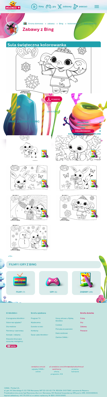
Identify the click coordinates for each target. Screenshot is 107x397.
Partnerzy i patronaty (14, 322)
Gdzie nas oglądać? (14, 314)
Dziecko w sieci (37, 318)
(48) (86, 274)
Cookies (59, 316)
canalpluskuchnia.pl (76, 358)
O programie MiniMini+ (15, 309)
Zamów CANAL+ (62, 328)
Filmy (82, 309)
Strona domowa (35, 23)
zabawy (51, 23)
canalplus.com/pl (38, 358)
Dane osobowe (62, 324)
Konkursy (34, 322)
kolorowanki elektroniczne (84, 122)
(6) (53, 274)
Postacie (83, 322)
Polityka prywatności (64, 320)
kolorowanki (73, 23)
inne (34, 122)
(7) (21, 274)
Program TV (35, 309)
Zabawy (83, 318)
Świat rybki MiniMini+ (39, 326)
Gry (81, 314)
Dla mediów (11, 318)
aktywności (20, 122)
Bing (61, 23)
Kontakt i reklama (13, 326)
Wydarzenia (35, 314)
